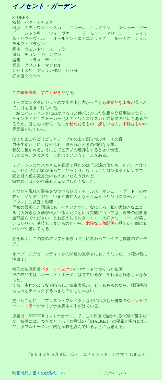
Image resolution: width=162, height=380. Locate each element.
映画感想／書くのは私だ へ (38, 373)
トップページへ (112, 373)
